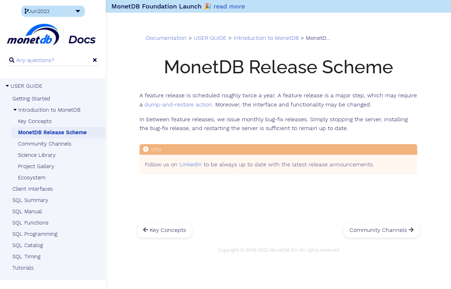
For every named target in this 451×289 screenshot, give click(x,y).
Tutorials (23, 268)
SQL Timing (26, 256)
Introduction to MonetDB (46, 110)
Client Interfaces (32, 189)
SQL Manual (27, 211)
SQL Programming (34, 234)
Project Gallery (36, 166)
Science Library (37, 155)
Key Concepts (35, 121)
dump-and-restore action (178, 105)
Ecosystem (31, 177)
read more (229, 6)
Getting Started (31, 99)
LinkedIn (190, 164)
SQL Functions (30, 223)
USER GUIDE (24, 86)
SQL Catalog (27, 245)
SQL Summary (30, 200)
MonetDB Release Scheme (52, 132)
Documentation (166, 38)
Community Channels (45, 144)
